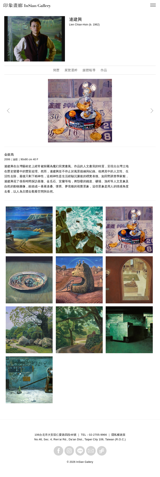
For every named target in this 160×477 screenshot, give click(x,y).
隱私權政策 (118, 434)
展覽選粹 (71, 70)
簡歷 (56, 70)
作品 (104, 70)
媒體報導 (89, 70)
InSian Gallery (19, 6)
